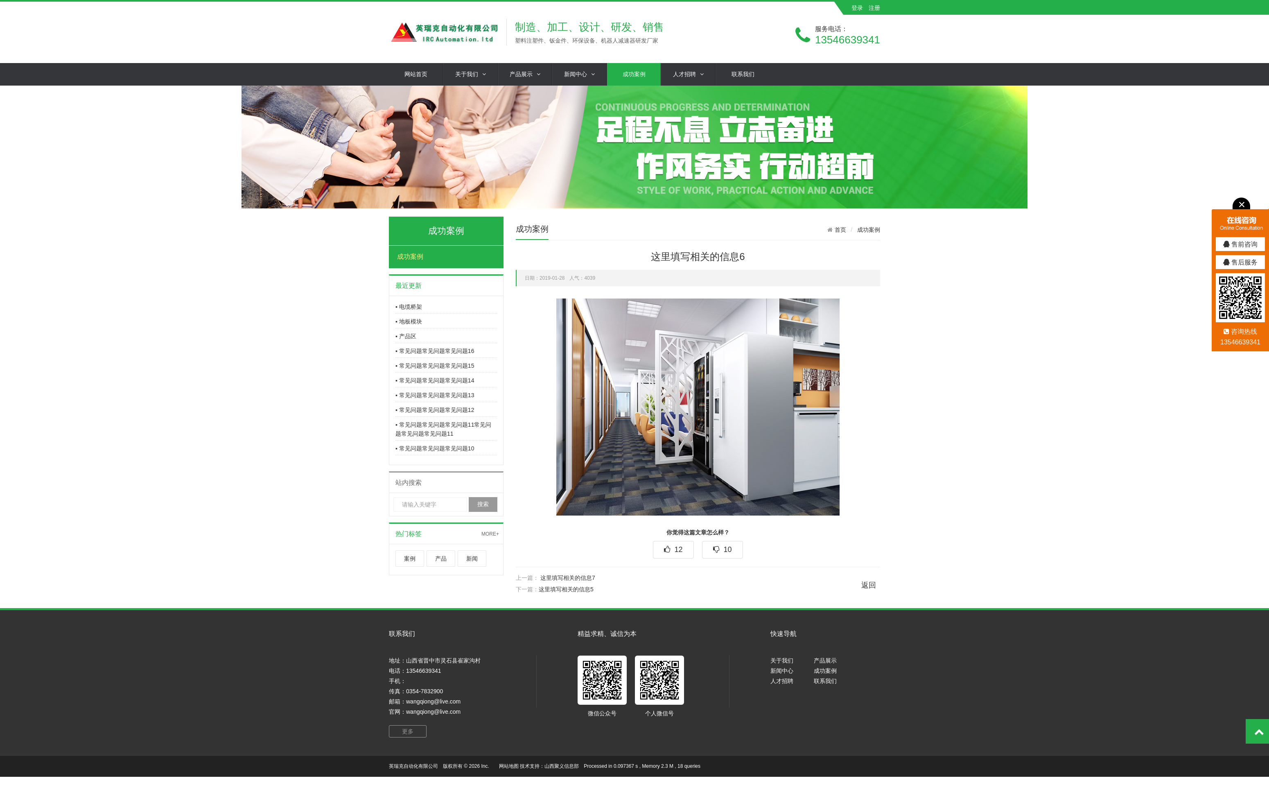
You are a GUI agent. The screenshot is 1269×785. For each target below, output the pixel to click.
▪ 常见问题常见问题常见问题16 (434, 351)
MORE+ (490, 534)
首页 (840, 230)
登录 (857, 8)
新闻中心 (579, 74)
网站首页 (415, 74)
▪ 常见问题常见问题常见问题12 (434, 410)
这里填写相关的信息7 (567, 578)
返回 (868, 585)
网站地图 (509, 766)
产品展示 (525, 74)
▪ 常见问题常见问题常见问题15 (434, 365)
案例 (409, 558)
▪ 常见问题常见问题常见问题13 (434, 395)
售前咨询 (1240, 244)
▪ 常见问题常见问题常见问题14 (434, 380)
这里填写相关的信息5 (566, 589)
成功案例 (634, 74)
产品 (441, 558)
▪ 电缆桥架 (408, 306)
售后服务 (1240, 262)
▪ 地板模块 (408, 321)
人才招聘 (688, 74)
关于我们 (470, 74)
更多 (407, 731)
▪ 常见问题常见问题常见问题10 (434, 448)
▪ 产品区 (405, 336)
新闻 (472, 558)
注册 (874, 8)
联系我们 (743, 74)
